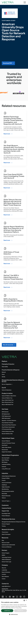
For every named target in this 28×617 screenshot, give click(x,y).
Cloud (3, 374)
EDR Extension (5, 411)
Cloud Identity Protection (7, 422)
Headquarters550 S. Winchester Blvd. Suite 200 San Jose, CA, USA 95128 (14, 590)
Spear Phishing (5, 460)
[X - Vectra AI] (6, 597)
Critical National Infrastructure (9, 476)
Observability (5, 366)
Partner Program (5, 553)
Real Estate (4, 493)
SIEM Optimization (6, 418)
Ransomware (5, 449)
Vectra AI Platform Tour (7, 398)
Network (4, 372)
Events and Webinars (6, 547)
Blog (3, 540)
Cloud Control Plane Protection (9, 425)
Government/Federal (6, 482)
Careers (3, 578)
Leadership (4, 570)
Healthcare (4, 484)
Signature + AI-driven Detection (9, 420)
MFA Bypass (4, 462)
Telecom (4, 498)
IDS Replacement (6, 414)
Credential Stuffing (6, 464)
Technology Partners (6, 557)
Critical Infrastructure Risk (8, 431)
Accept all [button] (7, 610)
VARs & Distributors (6, 559)
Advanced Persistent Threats (8, 443)
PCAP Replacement (6, 416)
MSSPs (3, 555)
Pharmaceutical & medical (8, 491)
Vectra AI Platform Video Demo (9, 395)
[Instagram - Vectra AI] (17, 597)
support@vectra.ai (6, 586)
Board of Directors (6, 572)
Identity (3, 376)
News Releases (5, 576)
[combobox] (24, 600)
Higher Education (6, 487)
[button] (14, 614)
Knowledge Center (6, 513)
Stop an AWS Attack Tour (7, 404)
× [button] (26, 600)
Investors (4, 574)
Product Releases (6, 515)
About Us (4, 567)
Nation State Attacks (6, 447)
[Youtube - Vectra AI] (13, 597)
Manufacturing (5, 489)
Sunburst (4, 466)
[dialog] (14, 607)
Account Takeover (6, 441)
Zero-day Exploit (5, 458)
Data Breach (4, 445)
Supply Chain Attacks (7, 451)
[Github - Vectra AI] (24, 597)
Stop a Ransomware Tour (7, 402)
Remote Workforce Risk (7, 433)
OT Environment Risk (6, 429)
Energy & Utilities (6, 478)
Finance (3, 480)
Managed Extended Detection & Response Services (13, 521)
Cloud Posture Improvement (8, 427)
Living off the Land (6, 468)
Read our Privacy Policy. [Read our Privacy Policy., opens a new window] (16, 607)
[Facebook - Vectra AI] (10, 597)
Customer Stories (6, 508)
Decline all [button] (20, 610)
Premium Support (6, 524)
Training (4, 526)
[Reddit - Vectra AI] (21, 597)
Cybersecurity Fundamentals (8, 544)
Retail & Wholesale (6, 495)
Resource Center (5, 542)
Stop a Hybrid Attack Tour (8, 400)
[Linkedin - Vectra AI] (3, 597)
